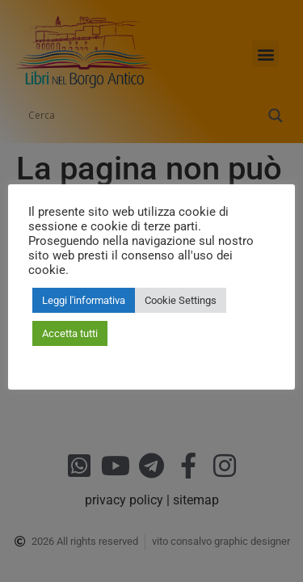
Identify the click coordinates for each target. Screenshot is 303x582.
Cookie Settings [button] (181, 300)
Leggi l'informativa (83, 300)
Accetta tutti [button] (70, 333)
